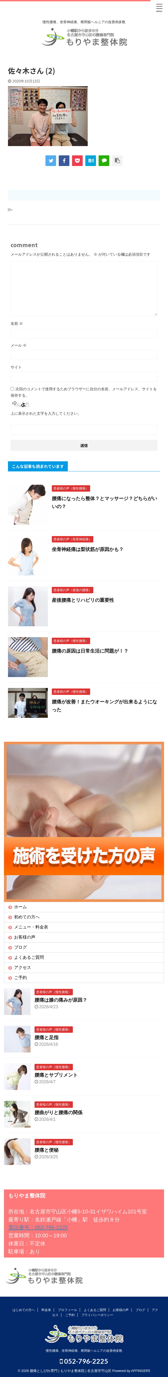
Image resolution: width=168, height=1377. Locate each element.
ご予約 (20, 977)
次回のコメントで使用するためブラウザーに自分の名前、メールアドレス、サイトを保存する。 (84, 392)
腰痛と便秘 (46, 1150)
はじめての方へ (23, 1310)
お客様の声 (24, 937)
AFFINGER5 (140, 1371)
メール (19, 345)
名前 (17, 323)
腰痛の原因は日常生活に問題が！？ (90, 651)
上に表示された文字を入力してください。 (46, 413)
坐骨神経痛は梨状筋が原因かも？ (88, 549)
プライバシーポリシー (97, 1315)
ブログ (20, 947)
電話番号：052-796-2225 (38, 1227)
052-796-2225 (84, 1361)
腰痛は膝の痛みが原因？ (61, 1000)
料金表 (46, 1310)
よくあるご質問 (29, 957)
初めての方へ (27, 917)
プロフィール (67, 1310)
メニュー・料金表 (31, 927)
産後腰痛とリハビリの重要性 (83, 600)
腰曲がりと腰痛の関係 (58, 1112)
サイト (16, 367)
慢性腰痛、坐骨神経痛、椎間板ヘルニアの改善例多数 (84, 1351)
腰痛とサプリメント (56, 1075)
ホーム (20, 907)
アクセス (22, 967)
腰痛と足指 (46, 1037)
